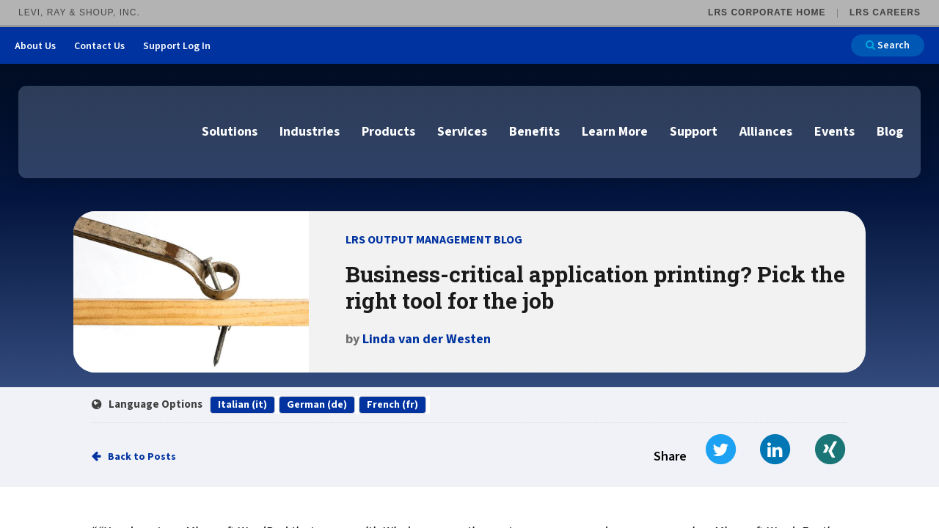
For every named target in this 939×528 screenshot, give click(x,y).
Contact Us (99, 46)
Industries (309, 131)
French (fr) (392, 404)
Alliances (765, 131)
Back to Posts (142, 457)
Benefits (534, 131)
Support (693, 131)
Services (462, 131)
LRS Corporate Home (766, 12)
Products (388, 131)
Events (834, 131)
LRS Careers (885, 12)
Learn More (615, 131)
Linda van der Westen (426, 339)
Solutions (229, 131)
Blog (890, 131)
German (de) (317, 404)
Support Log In (177, 46)
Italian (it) (242, 404)
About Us (35, 46)
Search (888, 45)
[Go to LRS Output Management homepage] (106, 131)
